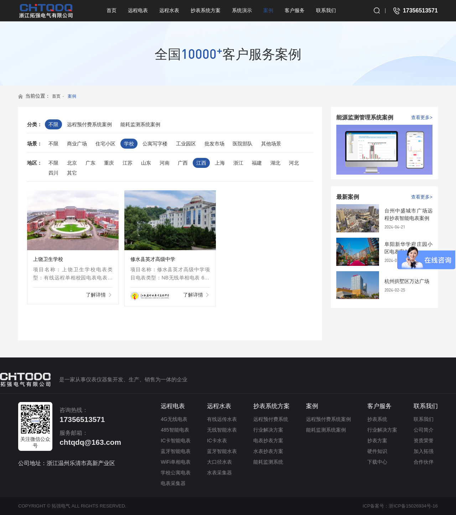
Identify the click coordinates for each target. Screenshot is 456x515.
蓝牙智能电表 (176, 451)
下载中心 (377, 462)
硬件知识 (377, 451)
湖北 (275, 163)
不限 (53, 124)
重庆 (109, 163)
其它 (72, 173)
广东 (90, 163)
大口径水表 (219, 462)
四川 (53, 173)
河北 (294, 163)
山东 (146, 163)
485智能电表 (175, 430)
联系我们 (326, 10)
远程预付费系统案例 (89, 124)
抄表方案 (377, 440)
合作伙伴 (424, 462)
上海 (220, 163)
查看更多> (421, 117)
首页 (111, 10)
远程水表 (169, 10)
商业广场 (77, 143)
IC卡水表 (217, 440)
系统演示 (242, 10)
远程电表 (138, 10)
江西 (201, 163)
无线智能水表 (222, 430)
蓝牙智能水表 (222, 451)
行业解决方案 (268, 430)
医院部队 (243, 143)
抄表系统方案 (206, 10)
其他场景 (271, 143)
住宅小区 (105, 143)
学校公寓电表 (176, 472)
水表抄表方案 (268, 451)
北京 (72, 163)
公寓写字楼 (154, 143)
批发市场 (214, 143)
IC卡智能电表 (176, 440)
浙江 (238, 163)
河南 (165, 163)
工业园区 (186, 143)
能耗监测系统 (268, 462)
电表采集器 (173, 483)
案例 (268, 10)
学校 (129, 143)
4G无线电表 (174, 419)
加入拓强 (424, 451)
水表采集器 (219, 472)
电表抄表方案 (268, 440)
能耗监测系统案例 (140, 124)
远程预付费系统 (270, 419)
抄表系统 (377, 419)
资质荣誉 (424, 440)
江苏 (128, 163)
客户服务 (295, 10)
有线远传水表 (222, 419)
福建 (257, 163)
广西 (183, 163)
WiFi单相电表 (176, 462)
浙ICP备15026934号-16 (413, 506)
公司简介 (424, 430)
